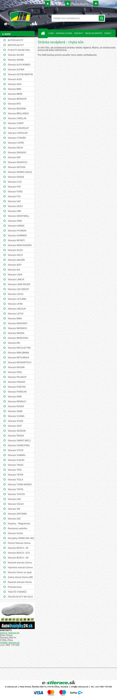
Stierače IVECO (15, 255)
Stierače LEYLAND (17, 299)
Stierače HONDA (16, 225)
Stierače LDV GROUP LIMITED (18, 289)
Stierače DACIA (15, 147)
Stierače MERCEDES (18, 338)
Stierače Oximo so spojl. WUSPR (20, 572)
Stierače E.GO (14, 182)
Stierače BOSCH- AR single (18, 558)
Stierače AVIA (14, 84)
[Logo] (21, 18)
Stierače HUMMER (17, 235)
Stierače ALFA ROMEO (19, 64)
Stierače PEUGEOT (17, 377)
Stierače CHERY (16, 123)
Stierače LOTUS (15, 313)
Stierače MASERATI (17, 323)
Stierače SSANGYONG (19, 445)
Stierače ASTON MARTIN (20, 74)
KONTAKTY (78, 33)
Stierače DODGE (16, 177)
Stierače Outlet (15, 533)
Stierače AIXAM (15, 59)
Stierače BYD (14, 103)
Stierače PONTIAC (17, 387)
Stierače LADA (15, 274)
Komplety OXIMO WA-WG (21, 538)
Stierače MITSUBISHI (18, 357)
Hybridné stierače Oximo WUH (20, 568)
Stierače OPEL (15, 372)
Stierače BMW (15, 94)
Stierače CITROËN (17, 138)
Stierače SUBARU (16, 455)
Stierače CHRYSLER (18, 133)
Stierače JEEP (14, 265)
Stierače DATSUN (16, 167)
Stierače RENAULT (17, 401)
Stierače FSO (14, 196)
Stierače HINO (15, 221)
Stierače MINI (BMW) (18, 352)
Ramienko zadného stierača (17, 528)
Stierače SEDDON (17, 430)
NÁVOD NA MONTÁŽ (93, 33)
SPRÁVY (107, 33)
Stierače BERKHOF (17, 99)
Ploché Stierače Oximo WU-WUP (19, 543)
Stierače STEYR (15, 450)
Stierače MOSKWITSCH (19, 362)
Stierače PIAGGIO (16, 382)
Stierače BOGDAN (17, 108)
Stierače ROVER (16, 406)
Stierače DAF (14, 157)
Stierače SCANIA (16, 416)
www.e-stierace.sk (9, 632)
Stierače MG (14, 343)
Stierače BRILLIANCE (18, 113)
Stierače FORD (15, 191)
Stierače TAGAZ (15, 465)
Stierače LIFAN (15, 304)
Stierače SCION (15, 421)
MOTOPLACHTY (16, 45)
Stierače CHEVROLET (18, 128)
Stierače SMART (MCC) (19, 440)
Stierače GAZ (14, 201)
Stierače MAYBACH (17, 328)
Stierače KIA (14, 269)
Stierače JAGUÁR (16, 260)
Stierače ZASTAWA (17, 513)
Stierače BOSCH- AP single (18, 548)
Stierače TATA (15, 470)
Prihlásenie (57, 3)
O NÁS (51, 33)
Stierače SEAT (15, 426)
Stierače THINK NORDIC (20, 484)
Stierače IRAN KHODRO (20, 245)
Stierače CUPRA (16, 142)
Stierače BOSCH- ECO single (19, 553)
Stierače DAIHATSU (17, 162)
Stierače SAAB (15, 411)
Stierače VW (14, 509)
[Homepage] (43, 33)
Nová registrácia (79, 3)
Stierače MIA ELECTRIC (19, 347)
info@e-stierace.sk (10, 642)
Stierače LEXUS (15, 294)
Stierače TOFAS (15, 489)
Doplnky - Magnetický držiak (19, 524)
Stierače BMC (14, 89)
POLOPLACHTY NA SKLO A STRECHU (20, 597)
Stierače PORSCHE (17, 391)
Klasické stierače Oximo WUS (20, 563)
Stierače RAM (14, 396)
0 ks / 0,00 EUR (107, 3)
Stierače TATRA (15, 474)
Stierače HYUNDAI (17, 230)
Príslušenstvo (15, 587)
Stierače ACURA (16, 55)
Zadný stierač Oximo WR (20, 577)
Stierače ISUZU (15, 250)
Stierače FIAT (14, 186)
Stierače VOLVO (16, 504)
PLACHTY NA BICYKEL (19, 50)
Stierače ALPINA (16, 69)
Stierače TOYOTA (16, 494)
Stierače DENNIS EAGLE (20, 172)
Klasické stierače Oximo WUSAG (20, 582)
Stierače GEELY (15, 206)
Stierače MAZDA (16, 333)
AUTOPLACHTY (15, 40)
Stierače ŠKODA (16, 435)
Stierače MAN (15, 318)
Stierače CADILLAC (17, 118)
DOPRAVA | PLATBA (64, 33)
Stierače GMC (14, 211)
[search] (101, 18)
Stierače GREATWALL (18, 216)
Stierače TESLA (15, 479)
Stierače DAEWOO (17, 152)
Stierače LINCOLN (17, 308)
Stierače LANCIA (16, 279)
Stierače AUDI (15, 79)
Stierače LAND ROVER (19, 284)
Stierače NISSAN (16, 367)
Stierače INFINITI (16, 240)
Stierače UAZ (14, 499)
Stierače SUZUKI (16, 460)
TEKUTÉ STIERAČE (17, 592)
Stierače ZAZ (14, 518)
